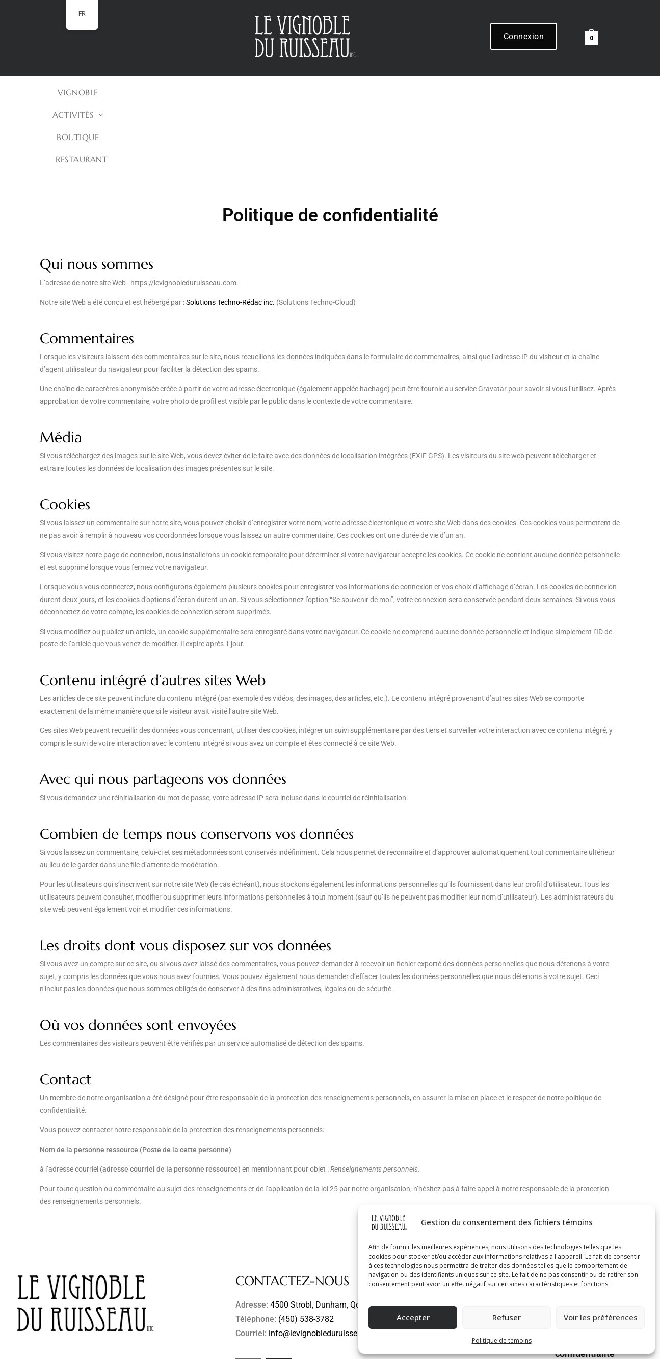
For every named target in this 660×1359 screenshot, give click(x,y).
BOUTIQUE (361, 92)
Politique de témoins (502, 1340)
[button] (292, 92)
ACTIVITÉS (292, 92)
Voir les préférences (601, 1317)
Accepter (413, 1317)
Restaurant (432, 92)
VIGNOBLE (223, 92)
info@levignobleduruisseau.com (326, 1266)
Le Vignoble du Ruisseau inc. (140, 1347)
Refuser (506, 1317)
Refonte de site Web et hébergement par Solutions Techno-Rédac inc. (310, 1347)
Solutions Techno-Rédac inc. (230, 235)
